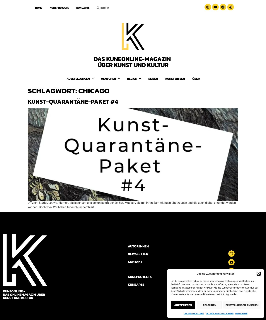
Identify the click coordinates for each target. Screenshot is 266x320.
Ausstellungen (79, 78)
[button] (258, 274)
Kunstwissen (175, 78)
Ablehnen (209, 305)
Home (38, 8)
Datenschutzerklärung (219, 313)
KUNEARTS (136, 284)
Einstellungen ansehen (242, 305)
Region (134, 78)
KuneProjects (59, 8)
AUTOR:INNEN (138, 246)
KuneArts (83, 8)
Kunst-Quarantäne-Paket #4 (73, 101)
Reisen (153, 78)
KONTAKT (135, 261)
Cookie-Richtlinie (194, 313)
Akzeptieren (183, 305)
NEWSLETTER (138, 253)
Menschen (110, 78)
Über (196, 78)
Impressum (241, 313)
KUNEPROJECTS (140, 276)
